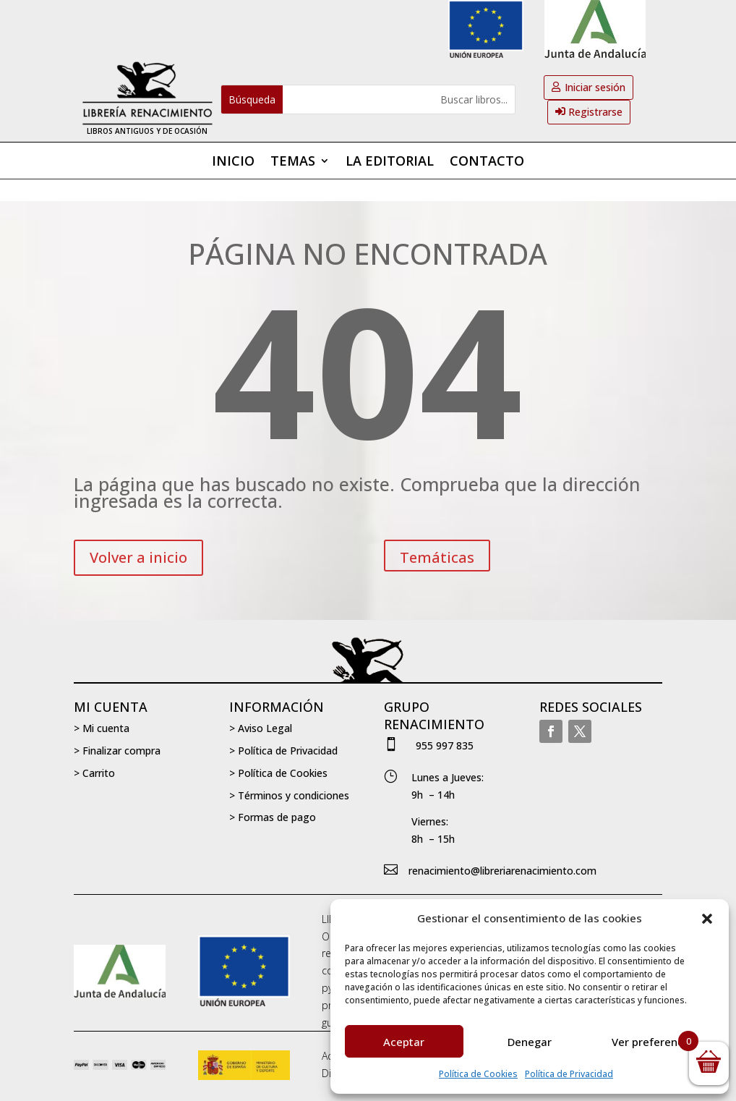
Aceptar (403, 1041)
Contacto (487, 162)
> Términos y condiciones (289, 795)
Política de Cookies (478, 1074)
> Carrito (94, 773)
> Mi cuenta (101, 728)
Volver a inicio (138, 557)
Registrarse (595, 112)
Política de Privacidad (569, 1074)
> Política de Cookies (278, 773)
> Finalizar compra (117, 750)
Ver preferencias (655, 1041)
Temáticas (437, 557)
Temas (292, 162)
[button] (707, 918)
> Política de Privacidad (283, 750)
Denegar (530, 1041)
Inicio (233, 162)
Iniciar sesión (595, 87)
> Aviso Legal (260, 728)
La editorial (390, 162)
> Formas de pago (272, 817)
